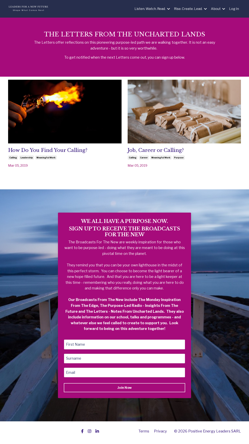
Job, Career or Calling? (160, 151)
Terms (143, 434)
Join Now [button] (124, 390)
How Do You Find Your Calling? (53, 151)
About (218, 9)
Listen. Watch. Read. (152, 9)
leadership (26, 158)
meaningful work (46, 158)
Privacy (160, 434)
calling (13, 158)
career (144, 158)
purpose (179, 158)
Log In (234, 9)
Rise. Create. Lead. (190, 9)
